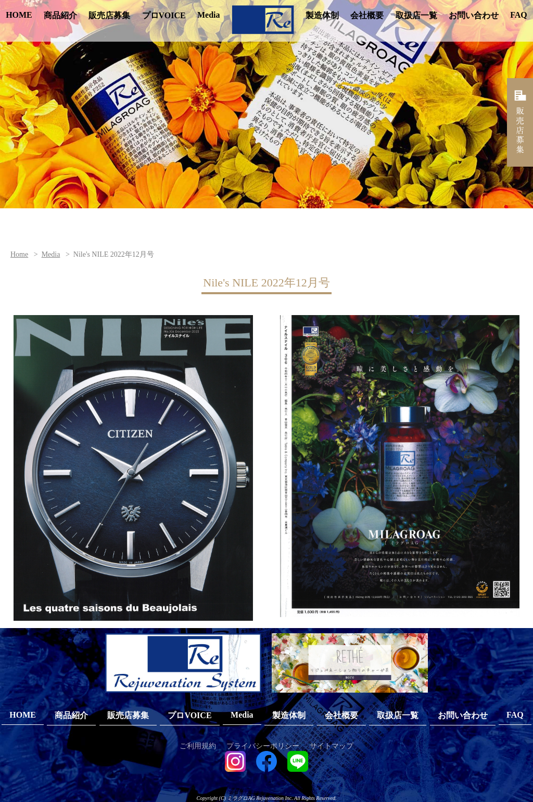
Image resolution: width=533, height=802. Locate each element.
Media (208, 14)
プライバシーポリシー (262, 746)
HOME (19, 14)
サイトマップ (331, 746)
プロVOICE (164, 15)
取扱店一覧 (416, 15)
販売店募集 (109, 15)
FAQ (518, 14)
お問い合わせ (474, 15)
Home (19, 254)
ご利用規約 (198, 746)
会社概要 (367, 15)
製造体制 (322, 15)
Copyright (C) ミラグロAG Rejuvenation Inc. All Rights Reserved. (267, 798)
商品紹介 (60, 15)
